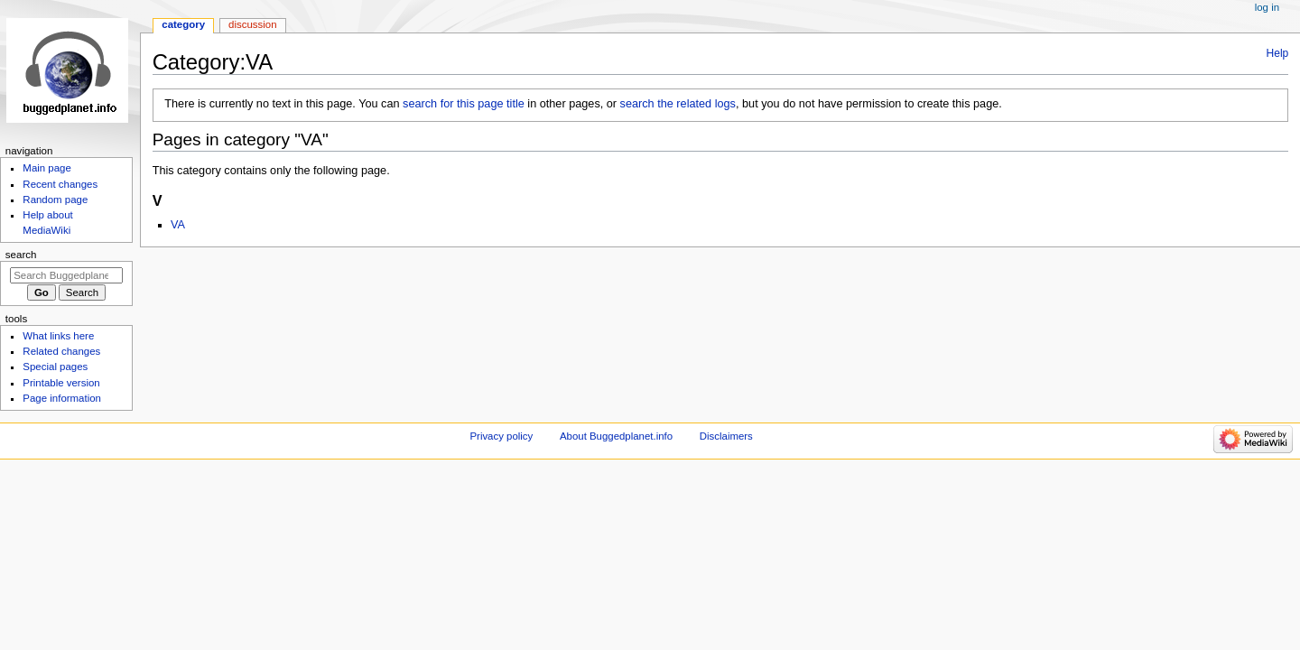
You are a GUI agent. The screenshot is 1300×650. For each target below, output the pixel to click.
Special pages (55, 366)
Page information (62, 398)
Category (183, 24)
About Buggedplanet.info (616, 436)
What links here (58, 335)
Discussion (252, 24)
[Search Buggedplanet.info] (66, 275)
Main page (47, 167)
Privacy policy (501, 436)
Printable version (61, 382)
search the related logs (678, 104)
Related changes (61, 351)
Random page (55, 199)
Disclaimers (726, 436)
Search (21, 254)
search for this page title (464, 104)
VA (178, 224)
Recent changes (60, 184)
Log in (1267, 7)
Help (1278, 53)
